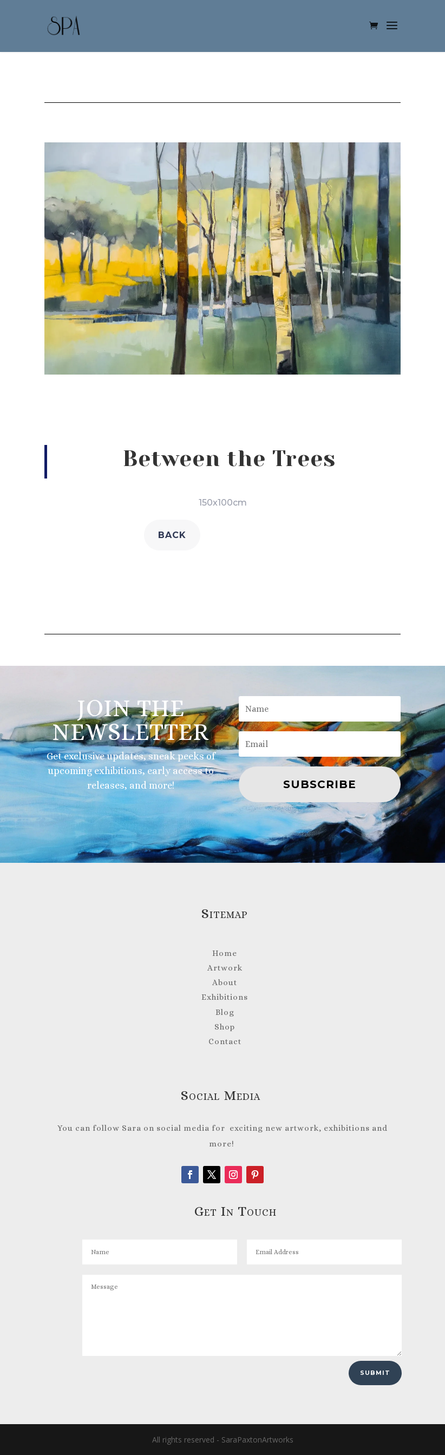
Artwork (225, 968)
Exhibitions (224, 997)
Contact (224, 1041)
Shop (224, 1027)
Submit (375, 1373)
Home (224, 953)
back (172, 535)
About (224, 982)
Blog (224, 1012)
